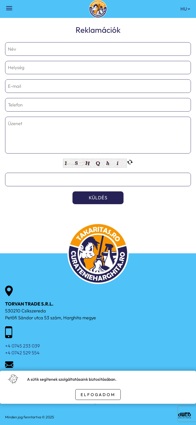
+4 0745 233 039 (22, 346)
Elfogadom (98, 394)
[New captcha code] (130, 163)
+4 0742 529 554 (22, 353)
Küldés (98, 198)
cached (130, 162)
